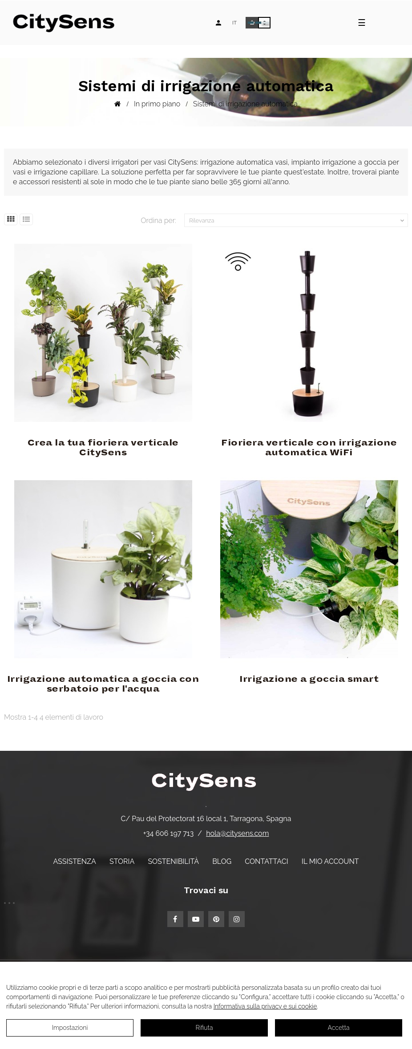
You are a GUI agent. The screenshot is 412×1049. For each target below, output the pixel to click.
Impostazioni (70, 1027)
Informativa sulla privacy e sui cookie (265, 1006)
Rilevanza (297, 220)
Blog (221, 861)
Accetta (339, 1027)
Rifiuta (204, 1027)
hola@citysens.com (237, 833)
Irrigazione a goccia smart (309, 679)
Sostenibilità (173, 861)
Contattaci (266, 861)
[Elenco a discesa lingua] (234, 22)
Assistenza (74, 861)
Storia (121, 861)
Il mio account (330, 861)
